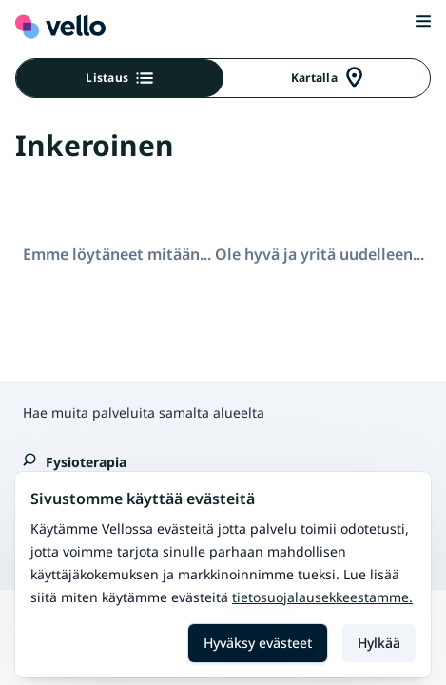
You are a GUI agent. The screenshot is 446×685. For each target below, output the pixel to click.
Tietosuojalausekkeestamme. (322, 597)
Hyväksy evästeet (258, 643)
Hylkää (379, 643)
